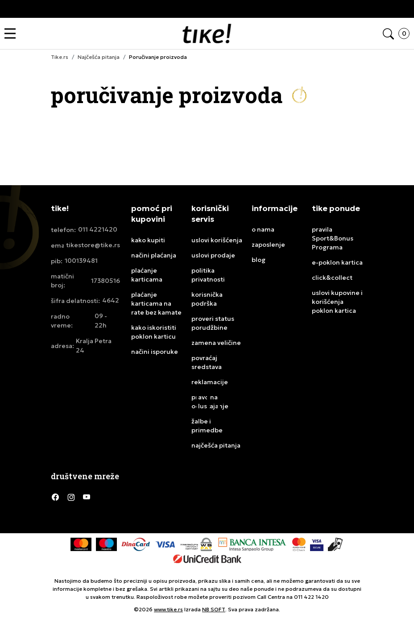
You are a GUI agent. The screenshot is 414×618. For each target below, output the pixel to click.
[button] (12, 33)
